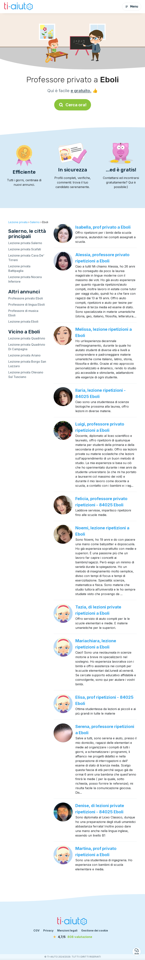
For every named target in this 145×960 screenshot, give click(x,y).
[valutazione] (72, 937)
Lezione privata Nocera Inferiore (25, 279)
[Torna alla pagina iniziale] (19, 6)
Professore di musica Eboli (23, 313)
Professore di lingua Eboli (26, 304)
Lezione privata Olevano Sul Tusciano (25, 374)
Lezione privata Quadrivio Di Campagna (26, 347)
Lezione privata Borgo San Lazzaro (27, 364)
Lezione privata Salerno (25, 243)
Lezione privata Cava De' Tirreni (26, 258)
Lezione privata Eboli (23, 321)
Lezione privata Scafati (24, 249)
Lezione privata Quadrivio (26, 338)
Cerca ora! (72, 104)
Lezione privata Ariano (24, 355)
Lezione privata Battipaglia (19, 268)
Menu (131, 6)
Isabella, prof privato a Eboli (103, 227)
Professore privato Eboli (25, 298)
